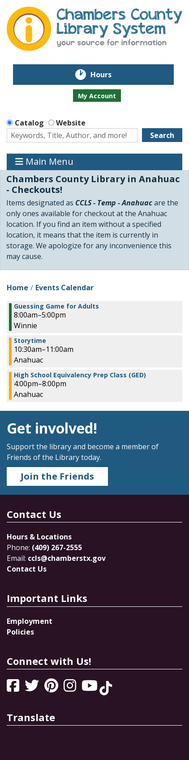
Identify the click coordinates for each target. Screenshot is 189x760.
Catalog (29, 123)
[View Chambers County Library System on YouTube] (90, 688)
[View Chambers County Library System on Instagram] (71, 688)
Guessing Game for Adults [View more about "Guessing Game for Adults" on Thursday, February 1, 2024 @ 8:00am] (56, 306)
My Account (97, 96)
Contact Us (27, 569)
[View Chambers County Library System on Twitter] (33, 688)
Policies (20, 632)
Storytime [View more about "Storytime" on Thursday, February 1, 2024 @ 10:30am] (30, 341)
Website (71, 123)
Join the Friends (57, 476)
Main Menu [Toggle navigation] (44, 162)
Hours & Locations (39, 537)
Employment (29, 621)
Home (17, 287)
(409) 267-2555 (57, 547)
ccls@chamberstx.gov (67, 558)
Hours (107, 74)
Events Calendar (64, 287)
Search (162, 135)
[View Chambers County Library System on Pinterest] (52, 688)
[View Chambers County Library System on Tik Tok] (105, 688)
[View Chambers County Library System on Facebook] (14, 688)
